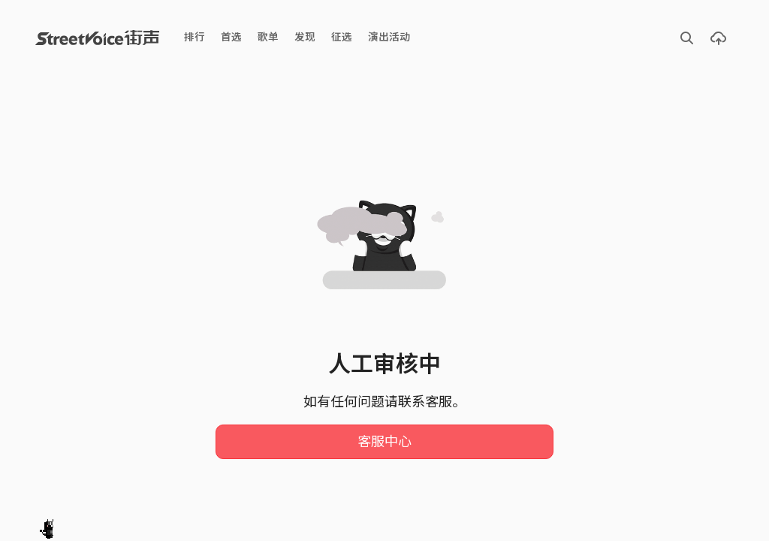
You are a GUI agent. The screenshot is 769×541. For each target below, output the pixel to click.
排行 (194, 37)
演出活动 (389, 37)
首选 (231, 37)
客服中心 (384, 441)
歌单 (268, 37)
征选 (341, 37)
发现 (304, 37)
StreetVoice (97, 37)
